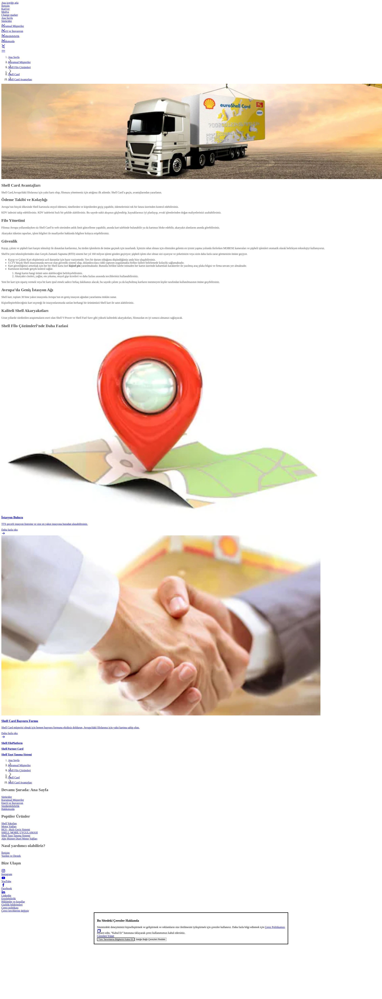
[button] (191, 22)
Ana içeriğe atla (9, 2)
